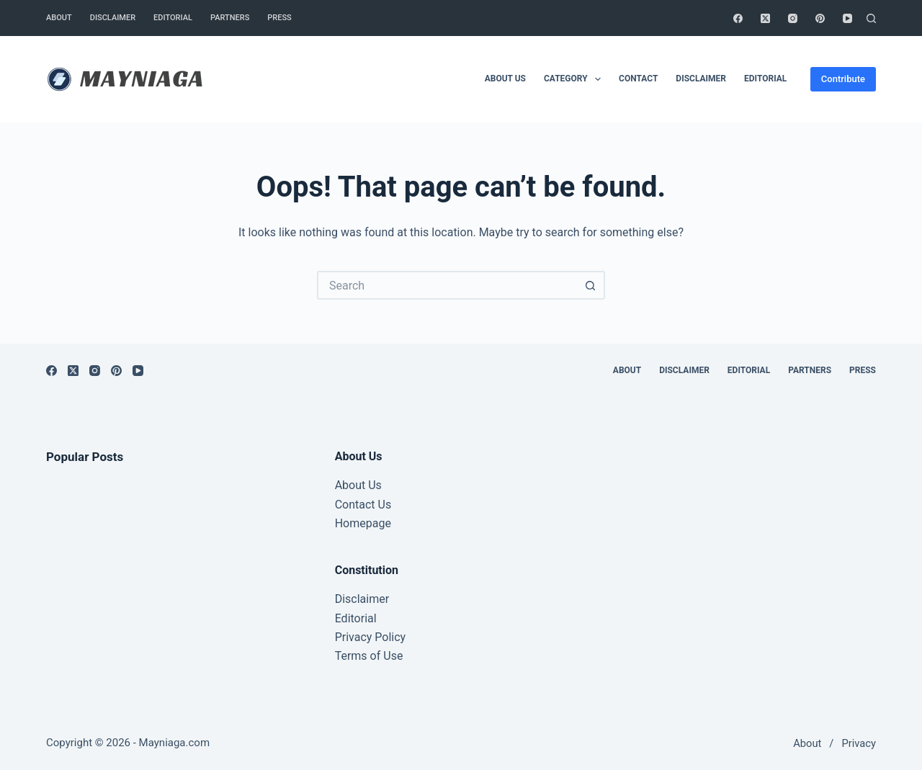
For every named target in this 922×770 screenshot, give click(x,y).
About (807, 743)
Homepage (363, 523)
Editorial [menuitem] (172, 17)
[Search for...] (446, 285)
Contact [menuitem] (638, 78)
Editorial (356, 618)
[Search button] (590, 285)
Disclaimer (362, 599)
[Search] (871, 18)
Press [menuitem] (279, 17)
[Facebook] (738, 18)
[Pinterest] (820, 18)
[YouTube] (847, 18)
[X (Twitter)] (765, 18)
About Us (358, 485)
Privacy (858, 743)
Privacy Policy (370, 637)
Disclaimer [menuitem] (112, 17)
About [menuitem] (59, 17)
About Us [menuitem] (505, 78)
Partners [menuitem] (229, 17)
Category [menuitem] (575, 79)
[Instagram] (792, 18)
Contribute (843, 78)
